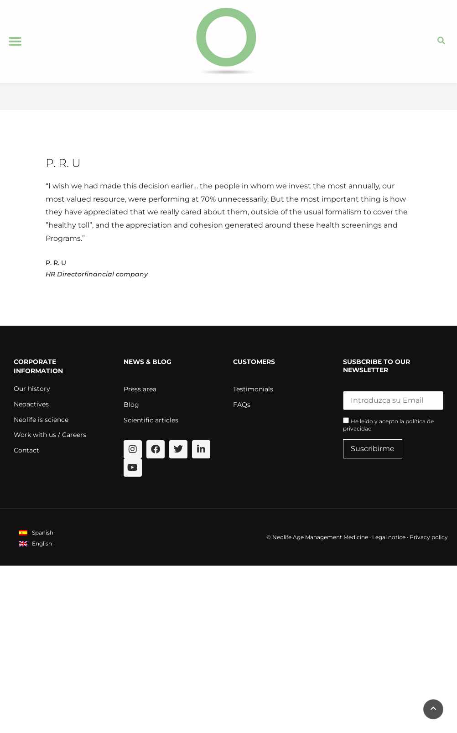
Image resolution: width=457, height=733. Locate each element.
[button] (15, 41)
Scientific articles (151, 420)
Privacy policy (429, 537)
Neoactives (31, 404)
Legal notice (388, 537)
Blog (131, 405)
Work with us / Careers (50, 435)
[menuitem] (36, 533)
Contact (26, 451)
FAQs (241, 405)
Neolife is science (41, 420)
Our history (32, 389)
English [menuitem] (42, 544)
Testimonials (253, 389)
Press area (140, 389)
